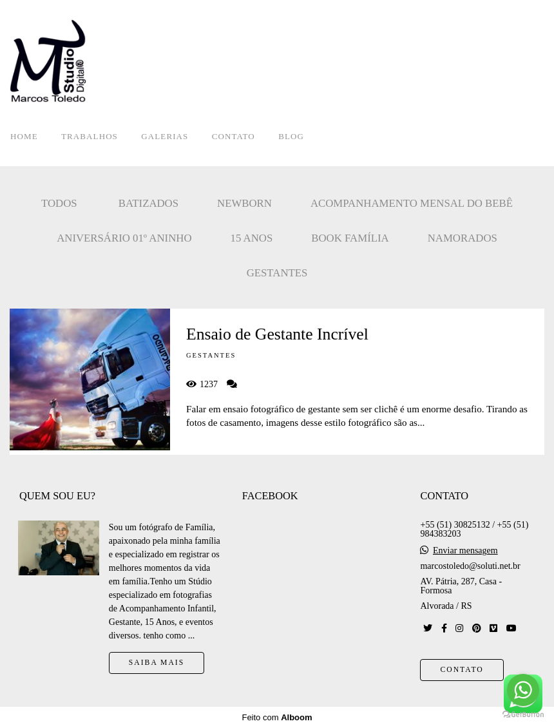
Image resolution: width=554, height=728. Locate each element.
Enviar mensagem (465, 550)
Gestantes (277, 273)
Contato (461, 670)
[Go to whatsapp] (523, 690)
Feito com (277, 717)
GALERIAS (164, 136)
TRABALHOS (89, 136)
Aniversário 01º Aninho (124, 238)
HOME (24, 136)
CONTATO (233, 136)
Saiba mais (156, 662)
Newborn (244, 203)
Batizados (148, 203)
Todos (59, 203)
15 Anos (252, 238)
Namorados (462, 238)
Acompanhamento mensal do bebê (411, 203)
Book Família (349, 238)
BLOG (291, 136)
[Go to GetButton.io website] (523, 715)
